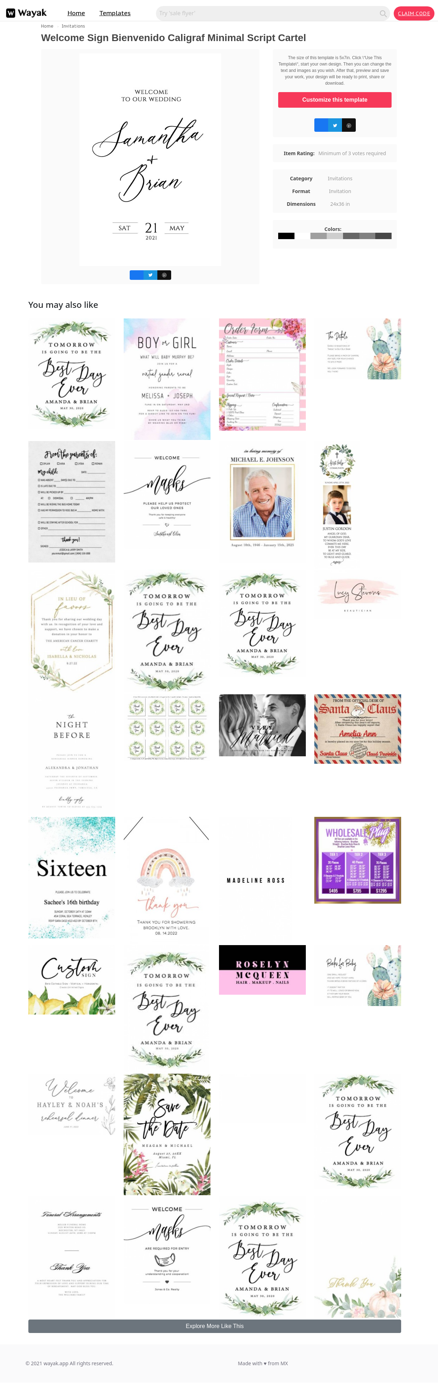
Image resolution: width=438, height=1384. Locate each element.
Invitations (73, 26)
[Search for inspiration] (269, 13)
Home (76, 13)
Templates (115, 13)
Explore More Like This (214, 1326)
